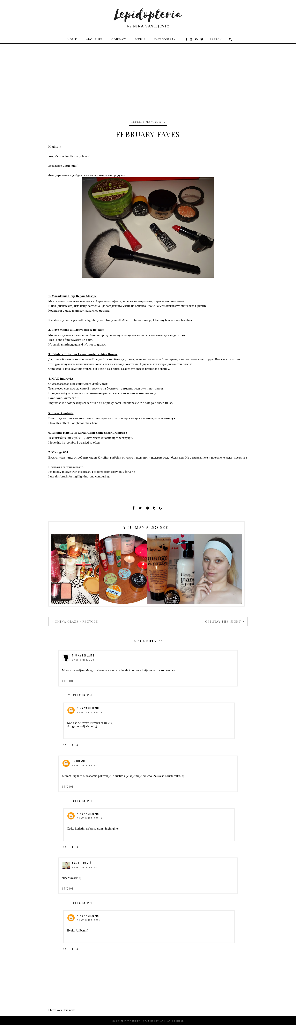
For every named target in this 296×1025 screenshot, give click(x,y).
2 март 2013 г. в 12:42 (84, 765)
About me (94, 39)
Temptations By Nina (134, 1021)
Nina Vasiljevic (88, 708)
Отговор (68, 681)
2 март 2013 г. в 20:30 (89, 712)
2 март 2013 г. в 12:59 (84, 867)
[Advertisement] (148, 74)
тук (182, 335)
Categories (163, 39)
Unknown (78, 761)
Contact (118, 39)
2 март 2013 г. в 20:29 (89, 818)
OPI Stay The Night (223, 621)
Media (140, 39)
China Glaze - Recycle (76, 621)
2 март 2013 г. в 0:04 (84, 659)
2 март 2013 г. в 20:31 (89, 920)
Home (72, 39)
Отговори (82, 695)
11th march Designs (172, 1021)
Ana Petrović (81, 863)
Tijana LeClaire (83, 655)
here (95, 423)
